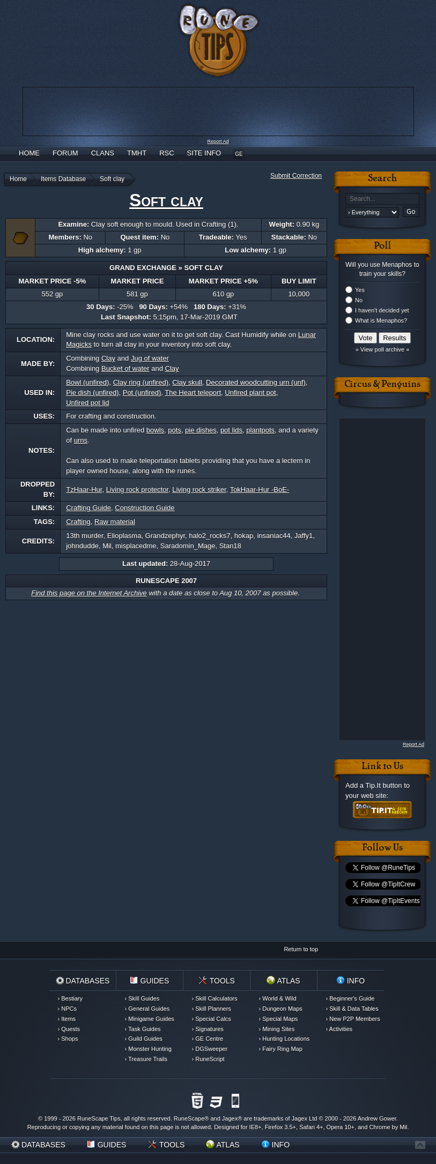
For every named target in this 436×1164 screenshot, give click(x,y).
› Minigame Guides (149, 1019)
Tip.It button (383, 785)
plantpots (260, 430)
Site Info (204, 153)
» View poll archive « (383, 349)
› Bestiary (70, 998)
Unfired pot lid (87, 403)
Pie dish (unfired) (92, 393)
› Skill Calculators (215, 998)
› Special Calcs (211, 1019)
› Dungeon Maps (280, 1008)
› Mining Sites (277, 1029)
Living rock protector (137, 490)
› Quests (69, 1029)
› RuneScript (208, 1059)
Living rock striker (199, 490)
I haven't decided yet (382, 310)
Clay (108, 358)
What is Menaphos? (381, 320)
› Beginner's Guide (350, 998)
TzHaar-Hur (84, 490)
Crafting (78, 522)
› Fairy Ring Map (280, 1049)
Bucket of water (125, 368)
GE (238, 154)
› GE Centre (208, 1038)
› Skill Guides (142, 998)
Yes (360, 290)
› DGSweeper (210, 1049)
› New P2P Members (353, 1019)
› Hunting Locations (284, 1038)
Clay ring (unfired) (140, 382)
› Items (67, 1019)
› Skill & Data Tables (352, 1008)
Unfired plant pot (250, 393)
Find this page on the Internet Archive (89, 593)
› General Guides (147, 1008)
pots (174, 430)
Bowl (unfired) (87, 382)
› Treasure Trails (146, 1059)
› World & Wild (278, 998)
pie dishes (201, 430)
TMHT (136, 153)
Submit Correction (296, 176)
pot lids (231, 430)
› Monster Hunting (148, 1049)
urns (80, 440)
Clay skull (187, 382)
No (359, 300)
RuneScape (189, 1118)
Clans (102, 153)
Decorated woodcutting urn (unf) (256, 382)
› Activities (339, 1029)
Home (29, 153)
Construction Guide (144, 508)
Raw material (114, 522)
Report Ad (217, 141)
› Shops (68, 1038)
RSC (166, 153)
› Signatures (208, 1029)
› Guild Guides (143, 1038)
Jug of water (150, 358)
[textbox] (382, 199)
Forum (65, 153)
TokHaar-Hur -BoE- (260, 490)
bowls (155, 430)
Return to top (301, 949)
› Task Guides (143, 1029)
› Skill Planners (211, 1008)
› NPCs (67, 1008)
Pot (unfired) (142, 393)
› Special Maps (278, 1019)
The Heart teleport (193, 393)
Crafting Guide (88, 508)
